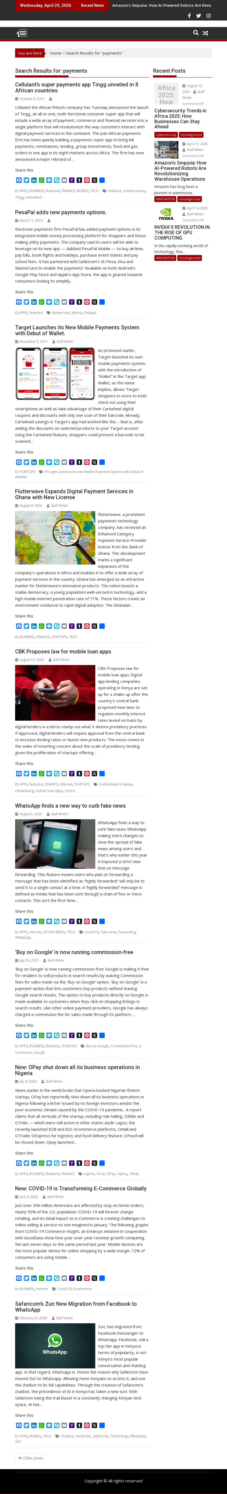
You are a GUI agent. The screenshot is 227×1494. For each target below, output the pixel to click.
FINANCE (67, 191)
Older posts (33, 1458)
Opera (70, 790)
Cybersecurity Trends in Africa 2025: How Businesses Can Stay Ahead (166, 95)
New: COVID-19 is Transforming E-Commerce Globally (81, 1188)
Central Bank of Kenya (116, 784)
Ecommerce (82, 1289)
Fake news (108, 932)
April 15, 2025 (195, 144)
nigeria (89, 1173)
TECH (94, 191)
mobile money (134, 191)
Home (56, 53)
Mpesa (77, 312)
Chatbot (67, 1436)
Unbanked (34, 197)
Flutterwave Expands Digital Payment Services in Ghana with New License (74, 494)
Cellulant (114, 191)
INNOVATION (165, 199)
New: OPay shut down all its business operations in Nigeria (77, 1070)
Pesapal (90, 312)
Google (39, 1052)
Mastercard (61, 312)
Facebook (82, 1436)
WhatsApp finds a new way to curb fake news (70, 806)
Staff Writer (63, 341)
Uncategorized (191, 135)
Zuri (18, 1441)
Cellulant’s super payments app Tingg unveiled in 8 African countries (76, 87)
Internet (66, 784)
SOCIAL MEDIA (54, 932)
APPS (23, 191)
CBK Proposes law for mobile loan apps (63, 651)
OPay (111, 1173)
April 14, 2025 (195, 208)
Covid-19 (92, 932)
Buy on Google (97, 1046)
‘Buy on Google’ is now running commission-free (74, 952)
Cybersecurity (166, 135)
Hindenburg (24, 790)
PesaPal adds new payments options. (61, 212)
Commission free (124, 1046)
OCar (101, 1173)
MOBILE (82, 191)
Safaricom (100, 1436)
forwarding (126, 932)
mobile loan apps (49, 790)
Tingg (19, 197)
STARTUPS (27, 471)
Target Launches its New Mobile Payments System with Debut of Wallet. (77, 330)
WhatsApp (23, 937)
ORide (134, 1173)
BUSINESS (36, 191)
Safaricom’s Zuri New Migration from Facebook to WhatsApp (76, 1307)
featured (52, 191)
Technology (119, 1436)
